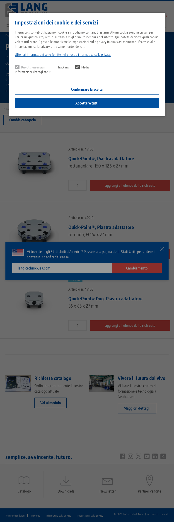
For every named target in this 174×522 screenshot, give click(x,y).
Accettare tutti (86, 103)
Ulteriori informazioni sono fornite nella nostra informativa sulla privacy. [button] (63, 54)
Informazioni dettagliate (31, 72)
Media (82, 67)
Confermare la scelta (87, 89)
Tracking (60, 67)
